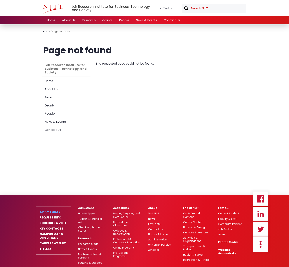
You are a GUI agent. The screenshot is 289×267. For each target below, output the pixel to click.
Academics (121, 208)
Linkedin (260, 214)
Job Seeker (225, 229)
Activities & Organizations (192, 239)
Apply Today (50, 212)
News (151, 219)
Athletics (153, 250)
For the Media (228, 242)
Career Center (192, 222)
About (152, 208)
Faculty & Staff (228, 219)
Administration (157, 239)
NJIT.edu (165, 8)
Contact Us (172, 20)
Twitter (260, 229)
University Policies (159, 244)
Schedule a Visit (53, 223)
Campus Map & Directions (51, 236)
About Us (68, 20)
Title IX (45, 249)
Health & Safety (193, 254)
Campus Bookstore (195, 232)
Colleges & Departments (121, 232)
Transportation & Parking (194, 247)
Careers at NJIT (53, 243)
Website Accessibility (227, 251)
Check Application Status (90, 229)
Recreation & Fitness (196, 259)
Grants (107, 20)
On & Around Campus (191, 215)
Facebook (260, 199)
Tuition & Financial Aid (90, 220)
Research (89, 20)
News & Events (146, 20)
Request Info (50, 217)
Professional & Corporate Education (126, 240)
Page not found (61, 31)
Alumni (222, 234)
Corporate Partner (230, 224)
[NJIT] (53, 9)
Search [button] (186, 8)
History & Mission (159, 234)
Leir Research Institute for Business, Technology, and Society (66, 69)
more (260, 244)
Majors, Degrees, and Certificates (126, 215)
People (124, 20)
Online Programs (124, 247)
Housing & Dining (194, 227)
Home (51, 20)
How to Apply (86, 213)
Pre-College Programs (120, 254)
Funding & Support (90, 262)
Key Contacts (51, 228)
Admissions (86, 208)
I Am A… (223, 208)
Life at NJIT (191, 208)
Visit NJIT (153, 213)
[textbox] (214, 8)
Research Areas (88, 244)
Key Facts (154, 224)
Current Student (228, 213)
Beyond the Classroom (120, 224)
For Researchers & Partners (89, 256)
